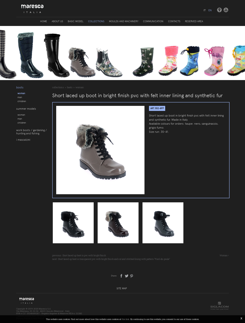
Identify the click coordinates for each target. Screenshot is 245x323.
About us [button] (57, 21)
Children (21, 101)
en (210, 10)
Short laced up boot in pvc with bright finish (84, 255)
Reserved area (194, 21)
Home (43, 21)
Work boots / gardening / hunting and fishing (31, 132)
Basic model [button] (75, 21)
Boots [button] (19, 87)
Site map (122, 288)
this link (125, 319)
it (205, 10)
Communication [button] (153, 21)
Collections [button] (96, 21)
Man (19, 97)
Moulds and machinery (123, 21)
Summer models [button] (26, 108)
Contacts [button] (174, 21)
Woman (21, 93)
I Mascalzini (23, 139)
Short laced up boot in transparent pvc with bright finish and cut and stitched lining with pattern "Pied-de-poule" (114, 259)
